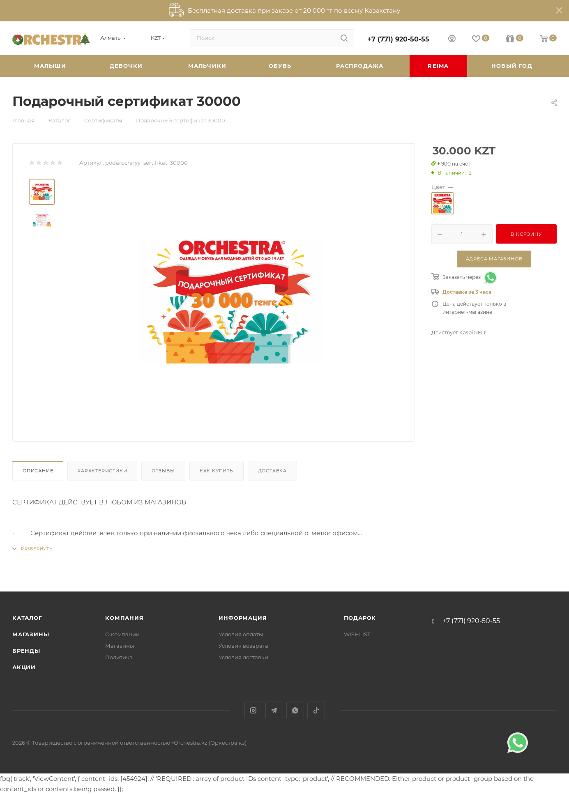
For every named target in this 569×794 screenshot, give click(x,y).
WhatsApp (295, 710)
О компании (122, 634)
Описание (38, 471)
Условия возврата (243, 645)
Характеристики (102, 471)
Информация (243, 617)
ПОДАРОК (360, 617)
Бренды (26, 650)
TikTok (316, 710)
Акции (24, 667)
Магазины (30, 634)
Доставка (272, 471)
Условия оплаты (241, 634)
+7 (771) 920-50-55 (398, 39)
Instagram (253, 710)
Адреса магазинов (494, 259)
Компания (124, 617)
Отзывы (163, 471)
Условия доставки (243, 657)
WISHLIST (357, 634)
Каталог (27, 617)
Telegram (274, 710)
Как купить (216, 471)
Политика (119, 657)
